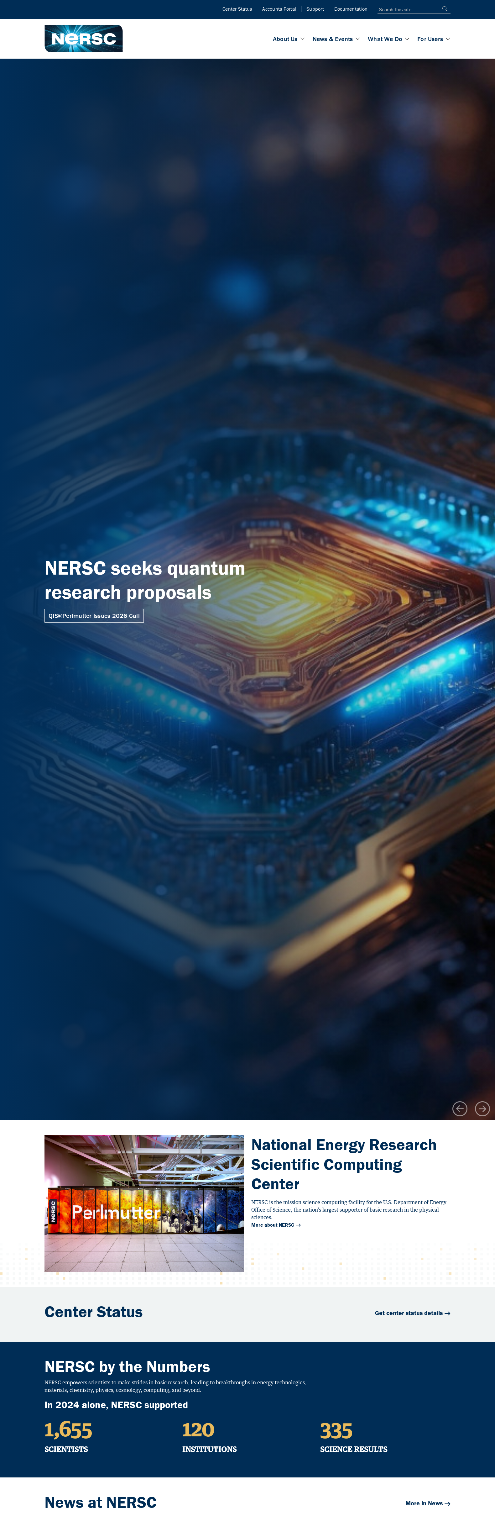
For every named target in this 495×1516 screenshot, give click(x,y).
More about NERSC (272, 1225)
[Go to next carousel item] (482, 1108)
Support (315, 9)
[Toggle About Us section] (302, 39)
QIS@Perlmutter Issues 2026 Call (94, 615)
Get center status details (409, 1313)
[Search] (443, 8)
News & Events (333, 39)
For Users (430, 39)
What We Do (385, 39)
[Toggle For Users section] (448, 39)
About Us (285, 39)
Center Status (237, 9)
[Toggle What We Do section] (407, 39)
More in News (424, 1503)
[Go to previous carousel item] (459, 1108)
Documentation (350, 9)
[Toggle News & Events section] (357, 39)
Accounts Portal (279, 9)
